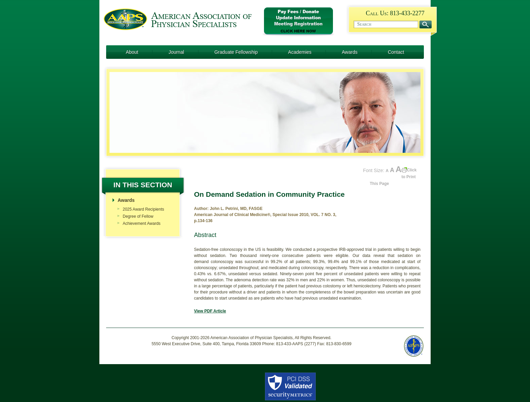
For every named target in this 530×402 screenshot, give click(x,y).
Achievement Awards (142, 223)
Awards (349, 52)
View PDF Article (210, 311)
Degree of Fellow (138, 216)
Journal (176, 52)
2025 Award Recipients (143, 209)
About (132, 52)
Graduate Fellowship (236, 52)
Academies (299, 52)
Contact (396, 52)
